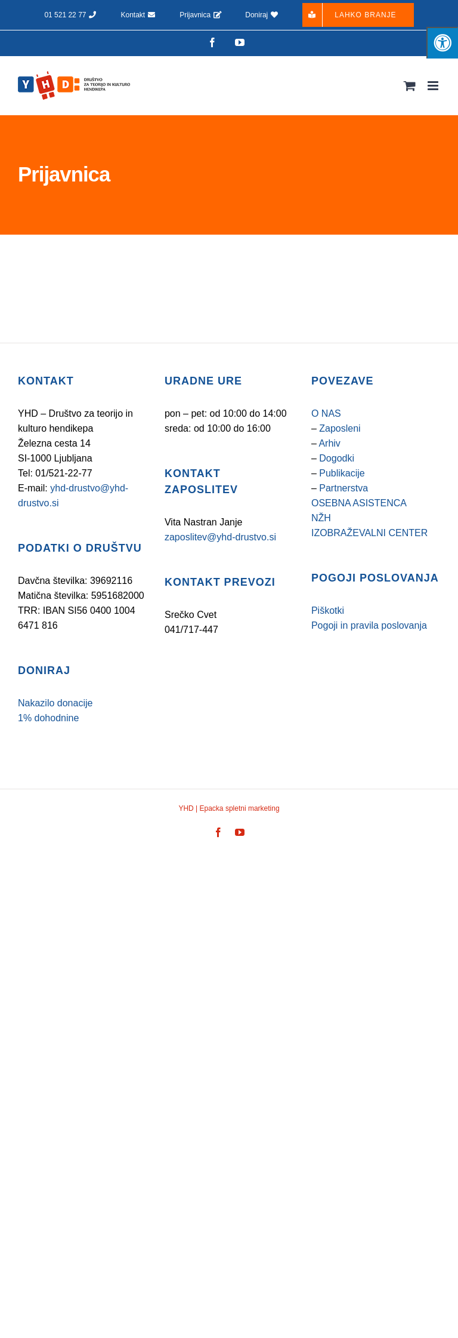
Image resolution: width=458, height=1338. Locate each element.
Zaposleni (339, 428)
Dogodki (336, 458)
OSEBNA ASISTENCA (359, 503)
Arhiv (329, 443)
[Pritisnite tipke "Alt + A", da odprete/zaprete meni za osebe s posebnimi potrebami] (442, 43)
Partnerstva (343, 488)
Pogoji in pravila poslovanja (369, 625)
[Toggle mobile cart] (410, 85)
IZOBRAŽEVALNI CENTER (369, 533)
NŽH (321, 518)
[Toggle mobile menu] (434, 85)
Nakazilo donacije (55, 703)
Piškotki (327, 610)
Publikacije (341, 473)
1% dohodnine (48, 718)
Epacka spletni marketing (238, 808)
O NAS (326, 413)
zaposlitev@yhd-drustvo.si (220, 537)
